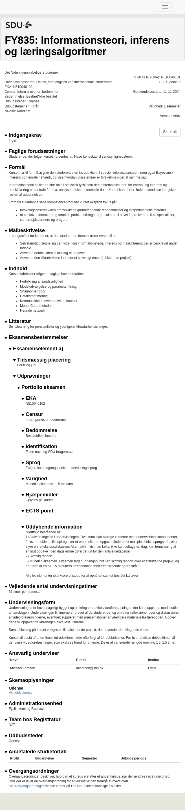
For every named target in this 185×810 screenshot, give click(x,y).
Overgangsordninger (32, 771)
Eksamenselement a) (36, 348)
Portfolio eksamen (41, 387)
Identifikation (39, 446)
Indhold (16, 268)
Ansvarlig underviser (32, 653)
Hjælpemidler (39, 495)
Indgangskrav (23, 135)
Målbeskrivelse (25, 230)
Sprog (30, 462)
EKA (28, 398)
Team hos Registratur (33, 719)
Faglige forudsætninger (35, 151)
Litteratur (18, 321)
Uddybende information (52, 527)
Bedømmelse (39, 430)
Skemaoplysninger (29, 680)
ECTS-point (37, 511)
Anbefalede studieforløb (36, 751)
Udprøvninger (31, 376)
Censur (32, 414)
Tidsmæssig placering (42, 360)
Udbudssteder (24, 735)
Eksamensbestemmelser (36, 337)
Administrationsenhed (33, 703)
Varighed (34, 478)
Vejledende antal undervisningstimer (51, 586)
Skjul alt (170, 131)
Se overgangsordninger (26, 786)
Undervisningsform (30, 602)
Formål (15, 167)
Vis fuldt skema (20, 693)
